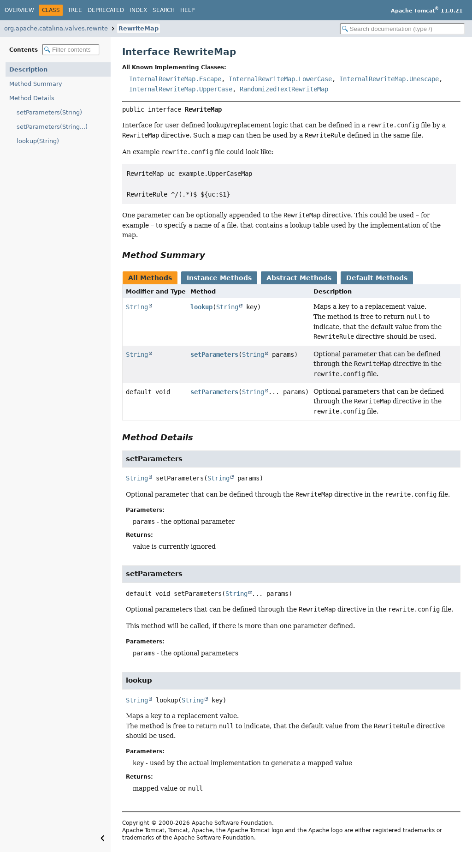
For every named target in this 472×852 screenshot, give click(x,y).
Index (138, 10)
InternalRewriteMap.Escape (175, 79)
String (137, 307)
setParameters (214, 354)
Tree (75, 10)
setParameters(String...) (52, 126)
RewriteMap (138, 28)
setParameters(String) (49, 112)
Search (164, 10)
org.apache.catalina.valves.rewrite (56, 28)
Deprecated (106, 10)
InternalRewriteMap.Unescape (389, 79)
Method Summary (35, 83)
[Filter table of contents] (71, 49)
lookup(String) (38, 141)
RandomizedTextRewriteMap (284, 89)
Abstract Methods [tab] (298, 278)
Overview (19, 10)
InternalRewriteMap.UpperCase (180, 89)
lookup (201, 307)
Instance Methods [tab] (219, 278)
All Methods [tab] (150, 278)
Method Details (31, 98)
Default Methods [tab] (376, 278)
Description (28, 69)
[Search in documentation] (402, 29)
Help (187, 10)
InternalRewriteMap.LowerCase (280, 79)
